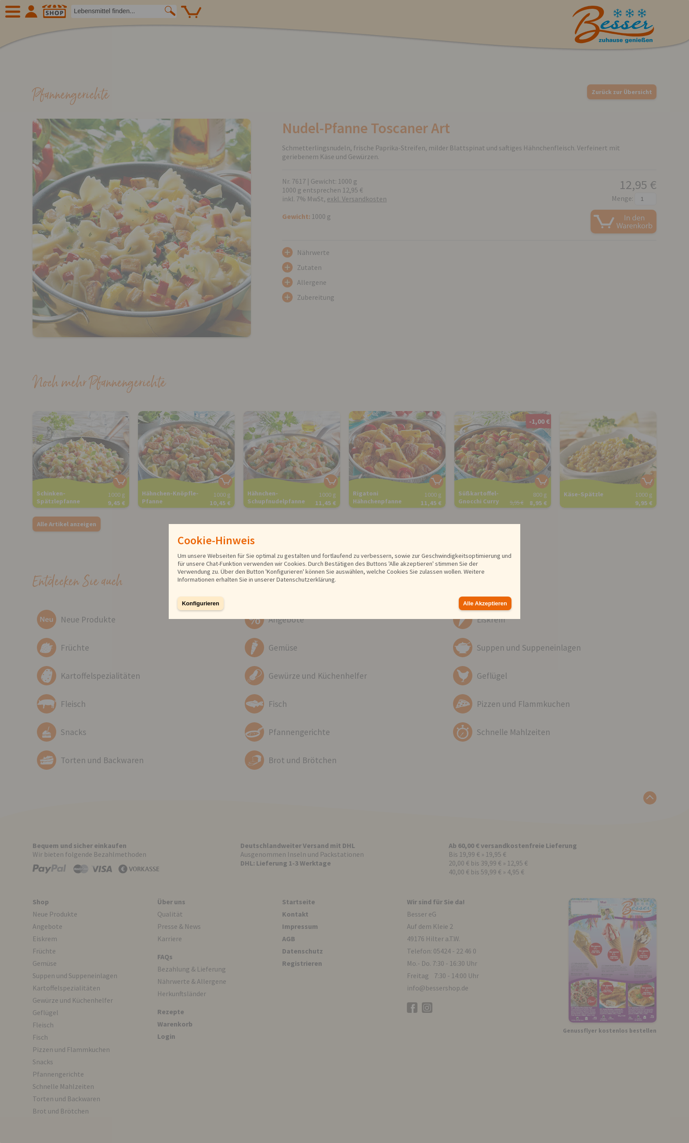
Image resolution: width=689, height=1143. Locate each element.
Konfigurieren (200, 603)
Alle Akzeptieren (485, 603)
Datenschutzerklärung (305, 579)
